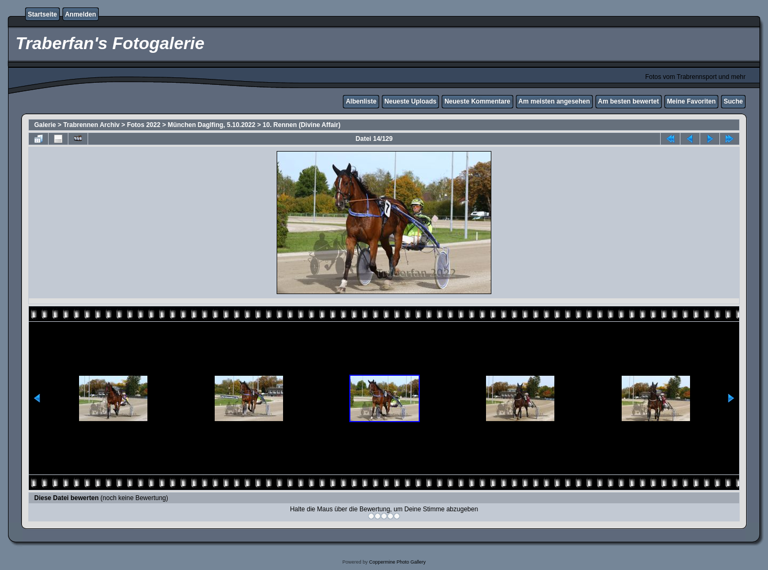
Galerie (45, 125)
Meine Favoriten (691, 101)
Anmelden (80, 14)
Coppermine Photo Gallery (397, 562)
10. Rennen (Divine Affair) (302, 125)
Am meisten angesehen (554, 101)
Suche (733, 101)
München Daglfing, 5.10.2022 (211, 125)
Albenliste (361, 101)
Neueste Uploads (410, 101)
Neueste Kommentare (477, 101)
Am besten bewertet (628, 101)
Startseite (42, 14)
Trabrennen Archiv (91, 125)
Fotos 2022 (144, 125)
